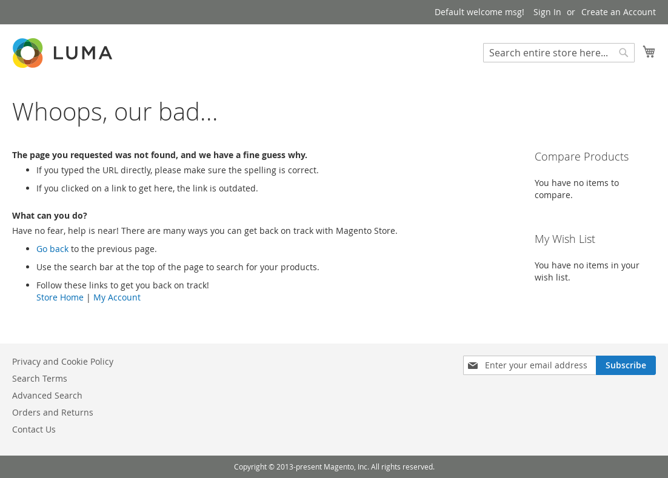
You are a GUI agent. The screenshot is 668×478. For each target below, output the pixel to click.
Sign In (547, 12)
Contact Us (34, 429)
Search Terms (39, 378)
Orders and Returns (52, 412)
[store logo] (63, 53)
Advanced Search (47, 395)
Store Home (60, 297)
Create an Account (618, 12)
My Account (117, 297)
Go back (52, 248)
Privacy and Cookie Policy (62, 361)
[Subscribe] (626, 365)
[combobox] (559, 52)
